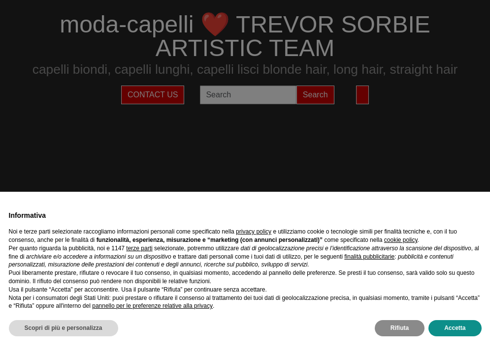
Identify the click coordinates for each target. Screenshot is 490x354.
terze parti (139, 248)
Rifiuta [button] (400, 327)
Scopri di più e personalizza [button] (63, 327)
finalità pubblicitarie (369, 256)
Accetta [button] (454, 327)
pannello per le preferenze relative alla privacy (152, 305)
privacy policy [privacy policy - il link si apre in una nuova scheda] (253, 231)
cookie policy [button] (401, 239)
